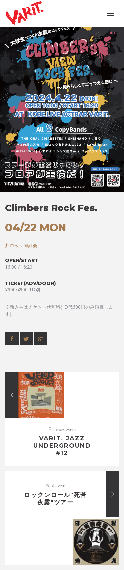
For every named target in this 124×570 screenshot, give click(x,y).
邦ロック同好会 (21, 245)
